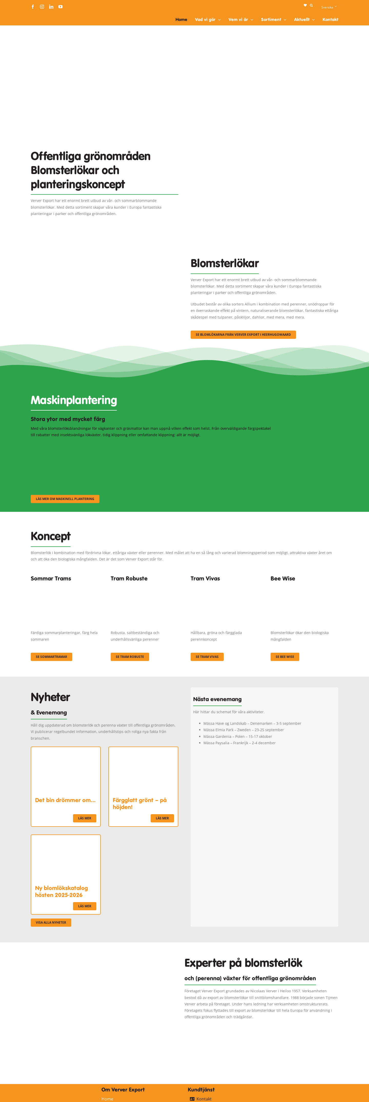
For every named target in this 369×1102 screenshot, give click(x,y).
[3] (104, 250)
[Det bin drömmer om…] (65, 750)
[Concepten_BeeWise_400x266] (304, 586)
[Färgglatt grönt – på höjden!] (143, 750)
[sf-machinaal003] (237, 444)
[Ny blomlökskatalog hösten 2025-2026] (65, 838)
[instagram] (42, 7)
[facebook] (33, 7)
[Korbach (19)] (224, 586)
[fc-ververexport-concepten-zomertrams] (64, 586)
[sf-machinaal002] (152, 444)
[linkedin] (51, 7)
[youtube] (60, 7)
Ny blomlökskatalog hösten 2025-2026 (61, 891)
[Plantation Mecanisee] (264, 136)
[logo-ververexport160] (41, 15)
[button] (311, 5)
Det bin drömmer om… (65, 800)
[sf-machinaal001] (68, 444)
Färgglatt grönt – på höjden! (140, 803)
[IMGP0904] (144, 586)
